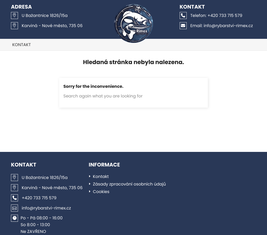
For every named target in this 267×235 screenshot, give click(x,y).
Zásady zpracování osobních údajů (129, 184)
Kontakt (21, 45)
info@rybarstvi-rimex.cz (216, 26)
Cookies (101, 192)
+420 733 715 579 (211, 15)
